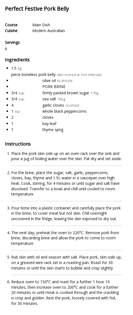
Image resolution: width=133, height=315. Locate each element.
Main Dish (41, 24)
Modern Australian (48, 30)
